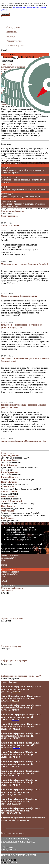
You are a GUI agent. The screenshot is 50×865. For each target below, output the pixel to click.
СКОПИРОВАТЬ (8, 860)
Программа (11, 32)
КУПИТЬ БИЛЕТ (9, 54)
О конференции (13, 27)
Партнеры (10, 36)
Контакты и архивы (15, 45)
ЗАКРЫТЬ (6, 862)
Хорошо (5, 14)
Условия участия (13, 41)
